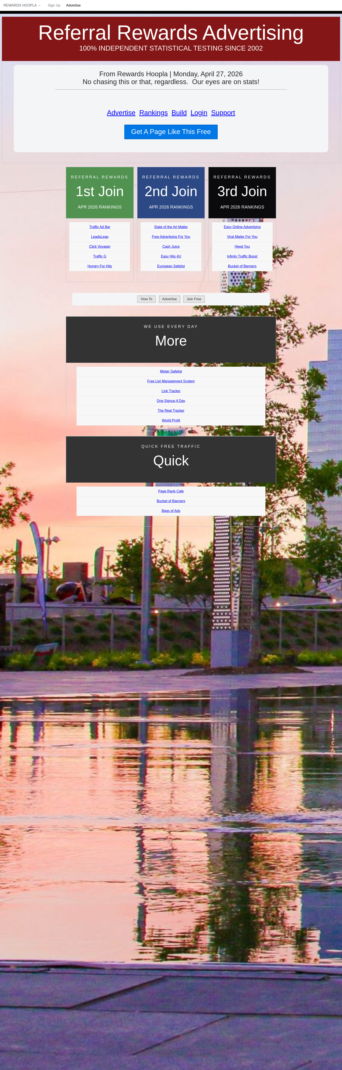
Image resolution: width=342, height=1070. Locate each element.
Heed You (242, 246)
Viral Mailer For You (242, 237)
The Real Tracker (171, 410)
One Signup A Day (171, 401)
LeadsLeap (99, 237)
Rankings (153, 113)
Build (179, 113)
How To (146, 299)
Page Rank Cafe (171, 491)
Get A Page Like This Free (171, 132)
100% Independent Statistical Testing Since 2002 (171, 48)
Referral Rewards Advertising (171, 32)
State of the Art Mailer (171, 227)
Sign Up (54, 5)
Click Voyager (99, 246)
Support (223, 113)
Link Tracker (170, 391)
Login (199, 113)
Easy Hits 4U (171, 256)
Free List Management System (171, 381)
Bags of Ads (171, 511)
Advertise (73, 5)
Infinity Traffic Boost (242, 256)
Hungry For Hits (99, 266)
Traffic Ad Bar (99, 227)
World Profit (171, 420)
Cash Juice (171, 246)
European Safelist (171, 266)
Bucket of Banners (242, 266)
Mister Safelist (171, 371)
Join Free (194, 299)
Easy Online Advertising (242, 227)
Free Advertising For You (171, 237)
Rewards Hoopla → (22, 5)
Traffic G (99, 256)
